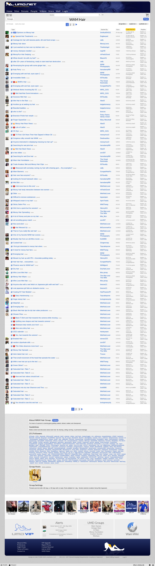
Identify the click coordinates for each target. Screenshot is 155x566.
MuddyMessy (54, 451)
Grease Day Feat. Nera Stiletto (59, 513)
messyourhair (32, 449)
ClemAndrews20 (113, 439)
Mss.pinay (104, 272)
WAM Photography (105, 65)
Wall (58, 11)
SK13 (109, 455)
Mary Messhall (105, 120)
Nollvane (86, 451)
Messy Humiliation (96, 532)
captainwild (65, 439)
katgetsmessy (105, 104)
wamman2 (110, 460)
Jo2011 (48, 445)
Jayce (120, 443)
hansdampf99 (105, 69)
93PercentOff (49, 436)
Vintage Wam (96, 528)
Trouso (102, 354)
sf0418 (72, 455)
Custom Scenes (96, 534)
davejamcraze (33, 441)
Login (65, 11)
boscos (102, 112)
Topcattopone (105, 246)
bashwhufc (120, 436)
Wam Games (96, 526)
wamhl (104, 460)
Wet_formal (107, 461)
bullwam (51, 439)
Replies (143, 29)
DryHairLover (105, 269)
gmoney (92, 442)
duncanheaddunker (72, 441)
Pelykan (115, 451)
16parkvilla (42, 436)
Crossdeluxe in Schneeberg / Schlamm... (61, 534)
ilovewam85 (97, 443)
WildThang (104, 204)
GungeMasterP (33, 443)
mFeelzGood (105, 54)
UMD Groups (95, 522)
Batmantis (31, 438)
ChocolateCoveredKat (90, 439)
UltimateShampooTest (40, 460)
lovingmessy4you (105, 299)
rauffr (49, 454)
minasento (90, 449)
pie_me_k (71, 452)
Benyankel (44, 438)
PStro (109, 452)
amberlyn (66, 436)
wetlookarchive (84, 461)
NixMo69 (80, 451)
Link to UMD (46, 549)
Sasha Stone (33, 455)
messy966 (69, 448)
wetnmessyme (93, 461)
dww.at (95, 512)
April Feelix (104, 201)
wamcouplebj (82, 460)
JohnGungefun (55, 445)
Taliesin (42, 458)
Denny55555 (41, 441)
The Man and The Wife (105, 212)
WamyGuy (32, 461)
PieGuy (45, 452)
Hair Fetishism (57, 443)
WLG (36, 463)
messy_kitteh (75, 449)
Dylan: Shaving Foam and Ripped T (35, 513)
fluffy (30, 442)
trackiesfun (111, 458)
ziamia (52, 463)
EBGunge (87, 441)
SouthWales (72, 457)
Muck (48, 451)
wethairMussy (68, 461)
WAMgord (104, 265)
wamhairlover (98, 460)
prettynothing (95, 452)
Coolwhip (121, 439)
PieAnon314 (39, 452)
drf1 (65, 441)
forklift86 (103, 239)
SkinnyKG (104, 208)
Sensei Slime (47, 455)
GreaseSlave (113, 442)
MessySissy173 (67, 449)
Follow (55, 420)
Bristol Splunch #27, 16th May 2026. (61, 526)
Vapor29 (49, 460)
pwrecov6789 (32, 454)
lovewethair (70, 446)
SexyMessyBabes (65, 455)
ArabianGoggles (86, 436)
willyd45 (32, 463)
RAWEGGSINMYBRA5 (57, 454)
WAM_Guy (38, 461)
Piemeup (50, 452)
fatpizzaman (101, 441)
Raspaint (44, 454)
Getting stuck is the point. (21, 6)
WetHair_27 (76, 461)
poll (15, 32)
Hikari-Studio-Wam (81, 443)
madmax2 (86, 446)
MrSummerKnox (105, 227)
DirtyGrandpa (48, 441)
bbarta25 (37, 438)
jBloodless (32, 445)
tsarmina (31, 460)
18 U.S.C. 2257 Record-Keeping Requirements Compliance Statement (81, 557)
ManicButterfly (98, 446)
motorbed (31, 451)
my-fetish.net (83, 512)
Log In (125, 557)
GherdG (79, 442)
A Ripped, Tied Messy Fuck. (107, 513)
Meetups (96, 536)
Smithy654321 (105, 32)
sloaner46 (36, 457)
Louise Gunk (54, 446)
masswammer (33, 448)
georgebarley (53, 442)
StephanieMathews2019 (116, 457)
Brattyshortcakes (113, 438)
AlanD (102, 101)
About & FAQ (21, 543)
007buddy (104, 78)
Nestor (75, 451)
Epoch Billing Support (112, 557)
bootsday (95, 438)
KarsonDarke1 (92, 445)
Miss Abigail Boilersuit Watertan (143, 513)
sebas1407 (40, 455)
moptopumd (105, 449)
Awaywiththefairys (106, 436)
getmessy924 (68, 442)
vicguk (54, 460)
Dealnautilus (104, 138)
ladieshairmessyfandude (117, 445)
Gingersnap (104, 243)
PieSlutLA (56, 452)
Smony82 (51, 457)
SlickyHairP (121, 455)
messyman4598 (101, 448)
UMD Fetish (46, 551)
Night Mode (21, 547)
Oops (102, 451)
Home (9, 11)
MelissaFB (50, 448)
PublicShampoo (116, 452)
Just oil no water (78, 445)
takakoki (37, 458)
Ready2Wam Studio (76, 454)
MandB (92, 446)
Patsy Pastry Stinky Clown (105, 116)
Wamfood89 (90, 460)
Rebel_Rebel (94, 454)
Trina (116, 458)
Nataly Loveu (69, 451)
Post (146, 19)
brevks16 (121, 438)
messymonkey (110, 448)
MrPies (37, 451)
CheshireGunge (79, 439)
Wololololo (47, 463)
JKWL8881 (42, 445)
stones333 (104, 339)
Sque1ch (106, 457)
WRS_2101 (104, 90)
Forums (25, 11)
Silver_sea (99, 455)
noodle (98, 451)
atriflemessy (98, 436)
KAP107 (85, 445)
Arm (92, 436)
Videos (43, 11)
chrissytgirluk (100, 439)
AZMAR (114, 436)
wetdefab (44, 461)
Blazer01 (103, 58)
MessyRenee (40, 449)
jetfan (37, 445)
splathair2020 (84, 457)
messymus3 (104, 135)
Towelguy (105, 458)
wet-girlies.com (48, 512)
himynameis (90, 443)
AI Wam (96, 530)
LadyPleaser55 (33, 446)
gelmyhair (46, 442)
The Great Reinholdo (104, 82)
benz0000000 (51, 438)
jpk (67, 445)
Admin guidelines (46, 467)
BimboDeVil (75, 438)
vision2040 (64, 460)
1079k (37, 436)
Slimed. (31, 457)
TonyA (92, 458)
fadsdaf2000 (94, 441)
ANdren (72, 436)
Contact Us (21, 551)
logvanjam (104, 197)
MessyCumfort (92, 448)
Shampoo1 (84, 455)
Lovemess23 (62, 446)
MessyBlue (76, 448)
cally (101, 40)
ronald (110, 454)
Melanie (45, 448)
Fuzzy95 (40, 442)
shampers (77, 455)
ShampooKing (91, 455)
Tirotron (87, 458)
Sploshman (100, 457)
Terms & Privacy (22, 549)
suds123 (31, 458)
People (34, 11)
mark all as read (20, 24)
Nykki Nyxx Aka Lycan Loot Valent (119, 513)
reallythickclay (86, 454)
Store (51, 11)
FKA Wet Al (122, 441)
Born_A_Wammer (103, 438)
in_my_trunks (105, 443)
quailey (39, 454)
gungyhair (40, 443)
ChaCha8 (71, 439)
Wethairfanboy (52, 461)
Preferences (21, 545)
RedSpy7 (105, 454)
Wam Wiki (132, 534)
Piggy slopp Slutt (79, 452)
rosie (115, 454)
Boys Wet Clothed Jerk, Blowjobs (12, 513)
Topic (13, 29)
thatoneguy (52, 458)
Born (118, 29)
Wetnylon (100, 461)
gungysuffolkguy (48, 443)
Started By (104, 29)
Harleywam (104, 332)
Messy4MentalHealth (59, 448)
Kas (98, 445)
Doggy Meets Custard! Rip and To (71, 513)
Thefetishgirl (104, 47)
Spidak (78, 457)
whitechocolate (115, 461)
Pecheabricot (108, 451)
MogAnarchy (97, 449)
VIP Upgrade (46, 543)
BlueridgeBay (88, 438)
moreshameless (113, 449)
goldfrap (97, 442)
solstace (66, 457)
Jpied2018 (62, 445)
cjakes (106, 439)
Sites (16, 11)
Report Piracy (46, 545)
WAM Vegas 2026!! (61, 530)
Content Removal (47, 547)
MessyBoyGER (84, 448)
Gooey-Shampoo (104, 442)
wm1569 (41, 463)
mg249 (102, 51)
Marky (111, 446)
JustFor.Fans (23, 512)
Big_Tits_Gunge (66, 438)
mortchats (120, 449)
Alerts (59, 522)
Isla (117, 443)
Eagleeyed (104, 36)
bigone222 (58, 438)
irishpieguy (112, 443)
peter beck (120, 451)
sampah (123, 454)
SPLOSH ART (93, 457)
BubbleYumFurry (43, 439)
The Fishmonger (60, 458)
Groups (10, 19)
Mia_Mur (103, 216)
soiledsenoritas (59, 457)
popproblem (88, 452)
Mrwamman (43, 451)
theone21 (103, 284)
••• (102, 15)
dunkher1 (81, 441)
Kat (101, 445)
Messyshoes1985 (57, 449)
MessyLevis (104, 44)
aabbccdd (56, 436)
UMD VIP (131, 512)
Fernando (108, 441)
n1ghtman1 (62, 451)
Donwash (60, 441)
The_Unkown (80, 458)
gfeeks (74, 442)
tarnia (46, 458)
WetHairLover (105, 186)
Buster (56, 439)
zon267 (103, 153)
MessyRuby (48, 449)
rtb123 (119, 454)
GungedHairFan (105, 86)
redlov (100, 454)
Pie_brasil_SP (64, 452)
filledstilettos (115, 441)
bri (125, 438)
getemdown (61, 442)
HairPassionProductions (105, 292)
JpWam (71, 445)
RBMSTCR (67, 454)
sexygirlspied (55, 455)
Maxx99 (40, 448)
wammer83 (116, 460)
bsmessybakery (34, 439)
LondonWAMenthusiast (44, 446)
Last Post (131, 29)
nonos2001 (92, 451)
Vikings (59, 460)
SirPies (105, 455)
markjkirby (106, 446)
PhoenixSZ (32, 452)
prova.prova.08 (103, 452)
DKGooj (55, 441)
